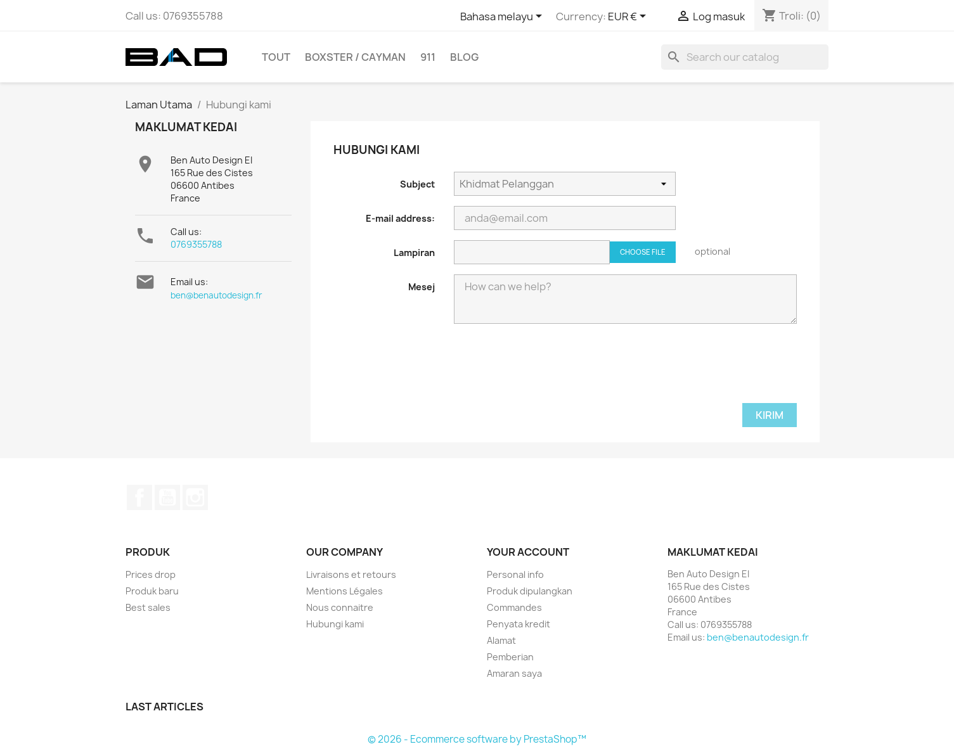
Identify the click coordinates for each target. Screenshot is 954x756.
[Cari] (744, 57)
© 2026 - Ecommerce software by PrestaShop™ (477, 739)
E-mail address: (400, 218)
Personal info (515, 574)
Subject (417, 184)
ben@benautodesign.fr (216, 295)
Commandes (514, 607)
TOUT (276, 57)
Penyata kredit (518, 624)
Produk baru (152, 591)
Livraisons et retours (351, 574)
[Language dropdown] (503, 17)
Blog (464, 57)
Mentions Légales (344, 591)
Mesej (421, 287)
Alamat (501, 640)
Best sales (148, 607)
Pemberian (510, 657)
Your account (528, 552)
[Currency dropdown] (629, 17)
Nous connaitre (339, 607)
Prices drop (151, 574)
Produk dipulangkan (529, 591)
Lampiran (414, 253)
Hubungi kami (335, 624)
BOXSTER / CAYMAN (355, 57)
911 (427, 57)
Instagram (195, 497)
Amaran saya (514, 673)
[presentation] (550, 372)
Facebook (139, 497)
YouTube (167, 497)
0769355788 (196, 244)
